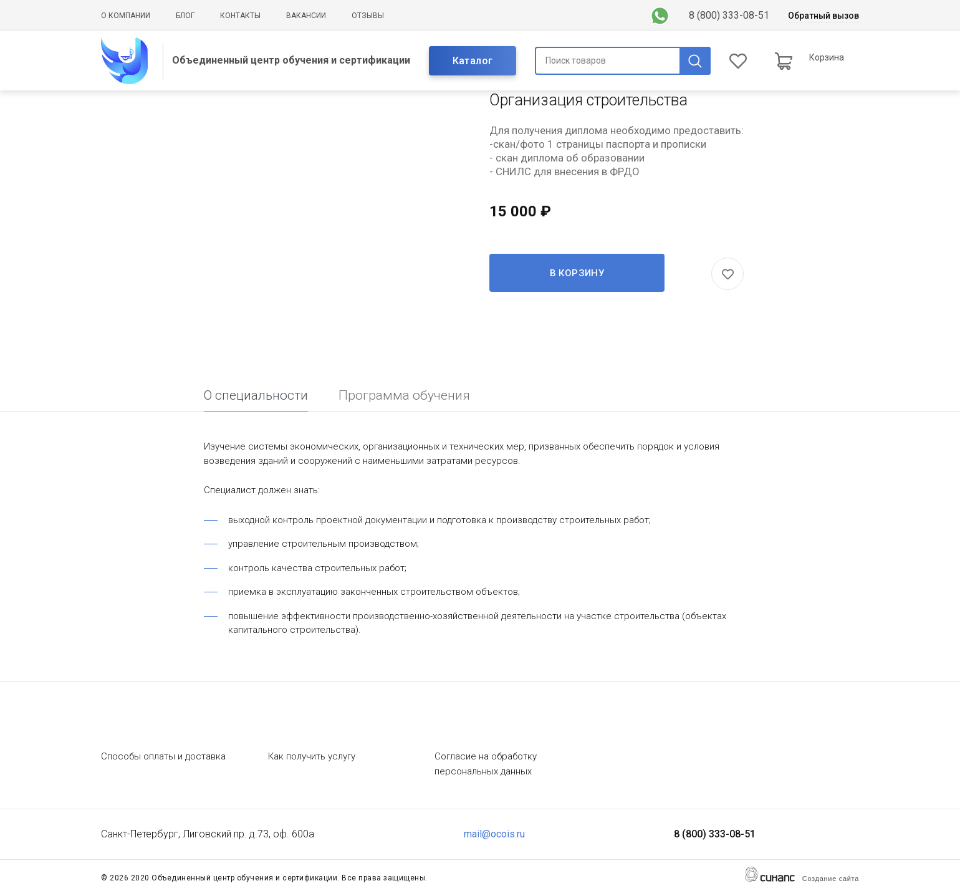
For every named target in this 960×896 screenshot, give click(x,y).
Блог (185, 15)
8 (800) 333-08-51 (729, 15)
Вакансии (306, 15)
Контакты (240, 15)
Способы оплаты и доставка (163, 756)
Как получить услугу (311, 756)
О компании (125, 15)
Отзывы (368, 15)
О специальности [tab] (256, 395)
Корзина (826, 57)
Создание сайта (830, 878)
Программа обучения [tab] (404, 395)
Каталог (473, 61)
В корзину (577, 273)
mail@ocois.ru (494, 834)
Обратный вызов (823, 16)
